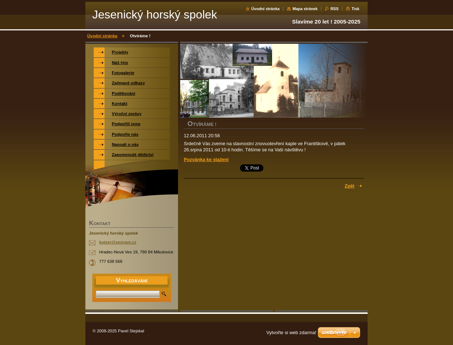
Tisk (355, 9)
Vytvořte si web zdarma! (291, 332)
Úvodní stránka (265, 9)
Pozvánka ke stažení (206, 159)
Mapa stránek (305, 9)
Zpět (350, 186)
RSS (334, 9)
